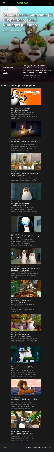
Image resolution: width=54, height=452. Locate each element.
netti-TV (5, 447)
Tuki (35, 447)
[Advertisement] (27, 47)
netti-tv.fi (23, 3)
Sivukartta (29, 447)
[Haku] (49, 3)
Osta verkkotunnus (44, 447)
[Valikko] (4, 3)
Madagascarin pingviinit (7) (37, 72)
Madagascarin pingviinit (23, 85)
